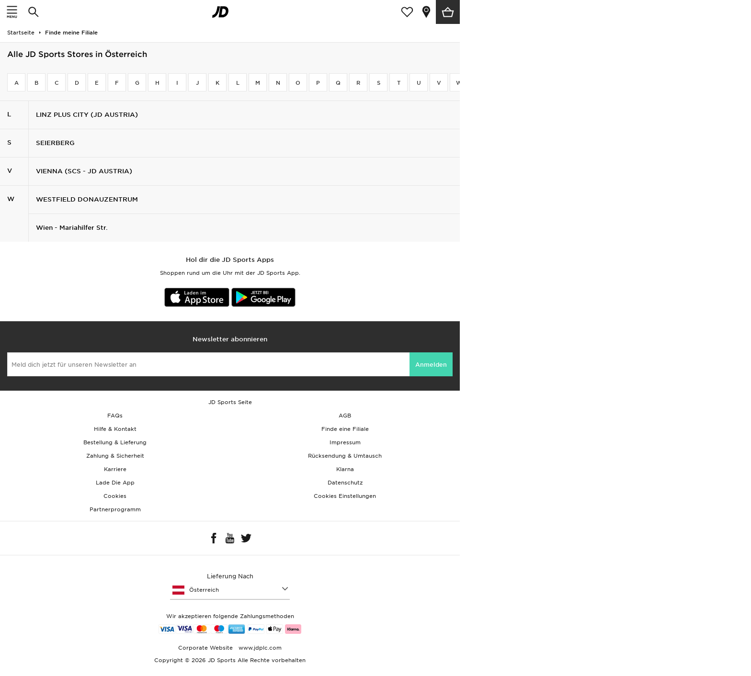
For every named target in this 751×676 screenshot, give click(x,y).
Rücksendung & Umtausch (345, 455)
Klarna (345, 469)
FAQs (115, 415)
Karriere (115, 469)
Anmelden (431, 364)
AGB (345, 415)
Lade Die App (115, 482)
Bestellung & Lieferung (115, 442)
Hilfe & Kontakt (115, 429)
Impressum (345, 442)
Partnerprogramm (115, 509)
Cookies (114, 496)
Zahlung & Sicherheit (115, 455)
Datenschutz (345, 482)
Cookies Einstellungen (345, 496)
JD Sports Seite (230, 402)
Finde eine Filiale (345, 429)
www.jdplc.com (259, 647)
